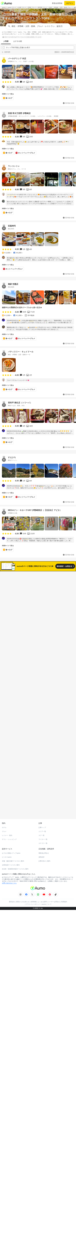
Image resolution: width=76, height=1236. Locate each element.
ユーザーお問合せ (54, 1145)
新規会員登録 (57, 3)
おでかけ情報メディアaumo (11, 1097)
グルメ (4, 1075)
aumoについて (47, 1148)
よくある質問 (42, 1145)
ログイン (69, 3)
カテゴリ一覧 (43, 1087)
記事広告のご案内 (44, 1105)
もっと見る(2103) (38, 966)
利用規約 (64, 1145)
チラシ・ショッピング (9, 1083)
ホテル (4, 1071)
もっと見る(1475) (38, 1005)
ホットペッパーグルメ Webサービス (22, 1057)
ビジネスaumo (7, 1101)
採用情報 (34, 1145)
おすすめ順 (17, 41)
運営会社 (12, 1145)
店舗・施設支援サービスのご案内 (13, 1105)
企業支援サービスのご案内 (11, 1108)
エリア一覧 (42, 1075)
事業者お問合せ (44, 1097)
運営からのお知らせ (22, 1145)
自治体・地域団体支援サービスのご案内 (15, 1112)
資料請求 (41, 1101)
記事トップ (42, 1071)
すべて (21, 847)
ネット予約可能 (55, 847)
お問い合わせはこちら (9, 1127)
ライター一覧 (43, 1083)
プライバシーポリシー (33, 1148)
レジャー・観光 (7, 1079)
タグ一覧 (41, 1079)
